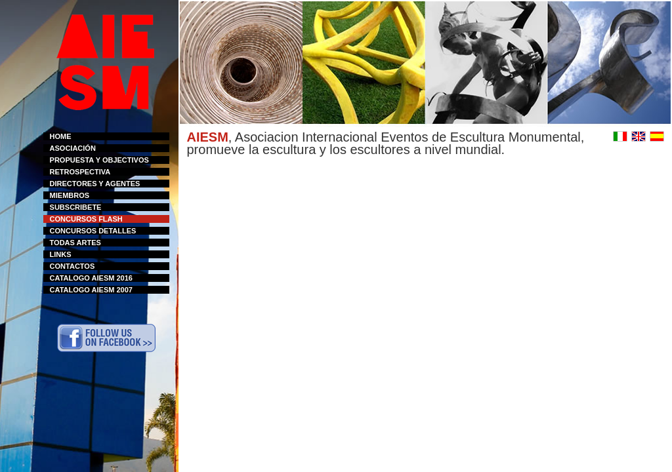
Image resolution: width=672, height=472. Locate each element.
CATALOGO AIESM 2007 (91, 290)
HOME (61, 136)
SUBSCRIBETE (76, 207)
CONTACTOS (72, 266)
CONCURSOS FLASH (86, 219)
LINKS (61, 254)
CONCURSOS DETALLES (93, 231)
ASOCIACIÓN (73, 148)
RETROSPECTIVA (80, 172)
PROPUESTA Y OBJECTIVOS (99, 160)
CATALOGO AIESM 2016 (91, 278)
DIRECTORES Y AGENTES (95, 183)
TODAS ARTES (75, 242)
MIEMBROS (70, 195)
